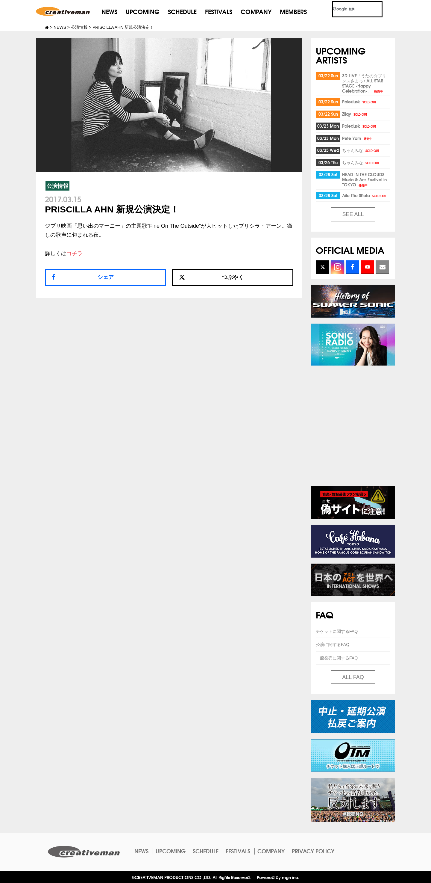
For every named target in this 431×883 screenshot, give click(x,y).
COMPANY (256, 11)
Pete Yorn (357, 138)
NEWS (109, 11)
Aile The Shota (364, 195)
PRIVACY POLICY (313, 851)
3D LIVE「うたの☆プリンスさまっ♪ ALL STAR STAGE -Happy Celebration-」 (364, 83)
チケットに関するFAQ (337, 631)
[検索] (350, 9)
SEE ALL (353, 214)
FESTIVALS (218, 11)
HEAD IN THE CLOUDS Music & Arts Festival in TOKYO (364, 179)
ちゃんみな (361, 150)
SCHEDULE (182, 11)
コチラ (74, 253)
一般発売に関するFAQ (337, 658)
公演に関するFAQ (332, 644)
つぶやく (211, 277)
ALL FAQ (353, 677)
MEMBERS (293, 11)
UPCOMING (143, 11)
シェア (106, 277)
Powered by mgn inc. (278, 877)
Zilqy (355, 114)
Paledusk (359, 101)
